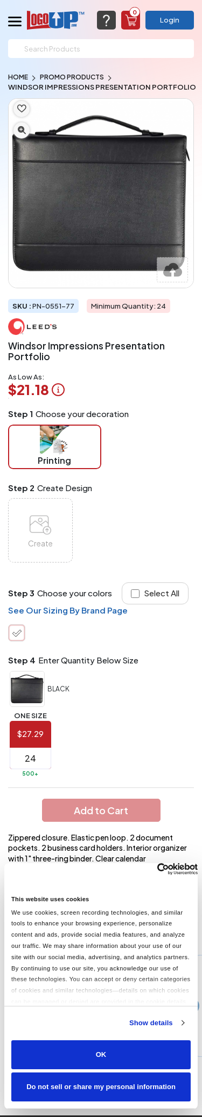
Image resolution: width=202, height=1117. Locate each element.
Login (169, 20)
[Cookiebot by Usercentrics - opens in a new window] (150, 869)
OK (101, 1054)
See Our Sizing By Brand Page (68, 610)
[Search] (101, 48)
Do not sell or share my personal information (101, 1087)
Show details (151, 1023)
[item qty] (30, 758)
